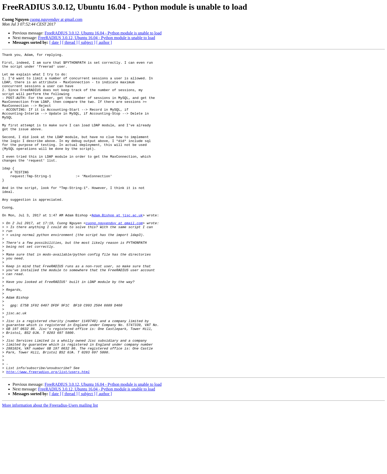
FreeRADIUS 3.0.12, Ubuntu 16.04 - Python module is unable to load (103, 33)
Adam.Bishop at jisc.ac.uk (117, 248)
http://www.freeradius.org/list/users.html (48, 436)
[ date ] (55, 42)
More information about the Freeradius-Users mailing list (50, 469)
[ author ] (104, 42)
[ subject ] (87, 42)
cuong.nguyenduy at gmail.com (56, 19)
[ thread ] (70, 42)
